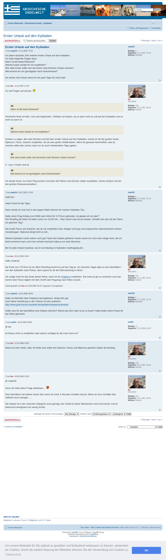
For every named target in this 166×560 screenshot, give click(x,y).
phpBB (74, 532)
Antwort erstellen (12, 41)
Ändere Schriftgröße (158, 22)
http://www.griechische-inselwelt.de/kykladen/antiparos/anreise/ (36, 304)
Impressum (74, 536)
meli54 (13, 322)
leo (11, 86)
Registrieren (143, 28)
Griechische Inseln (33, 23)
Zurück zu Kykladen (14, 427)
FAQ (132, 28)
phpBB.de (94, 534)
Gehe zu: (122, 427)
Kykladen (47, 23)
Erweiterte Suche (153, 12)
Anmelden (156, 28)
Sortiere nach (95, 414)
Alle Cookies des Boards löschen (105, 527)
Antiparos (66, 276)
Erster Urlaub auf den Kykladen (27, 36)
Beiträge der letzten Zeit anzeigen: (56, 414)
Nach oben (160, 80)
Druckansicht (153, 22)
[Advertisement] (61, 474)
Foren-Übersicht (15, 23)
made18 (13, 51)
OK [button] (146, 550)
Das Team (84, 527)
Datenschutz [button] (13, 554)
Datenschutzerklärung (88, 536)
